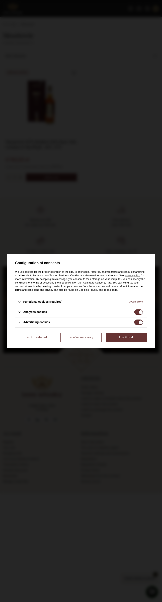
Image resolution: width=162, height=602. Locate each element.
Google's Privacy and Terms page (98, 289)
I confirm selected (36, 337)
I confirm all (126, 337)
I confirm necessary (81, 337)
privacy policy (132, 275)
